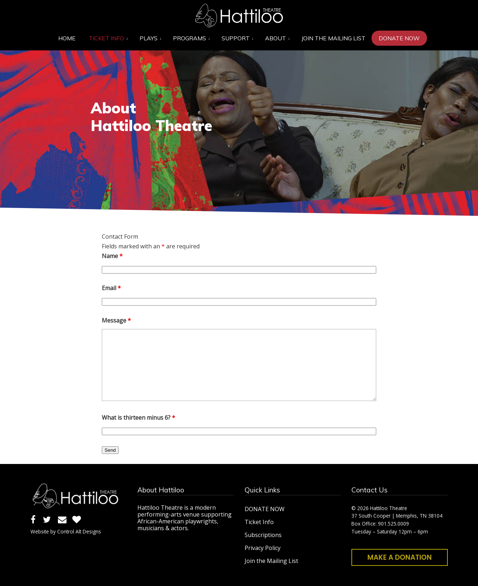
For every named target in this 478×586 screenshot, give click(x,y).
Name (112, 256)
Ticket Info (259, 522)
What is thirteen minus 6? (138, 418)
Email (111, 288)
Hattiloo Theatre (239, 15)
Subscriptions (263, 535)
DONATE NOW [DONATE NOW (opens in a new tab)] (264, 509)
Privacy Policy (263, 548)
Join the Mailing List (271, 561)
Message (116, 320)
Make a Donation (399, 557)
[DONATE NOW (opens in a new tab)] (399, 38)
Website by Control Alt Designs (66, 531)
